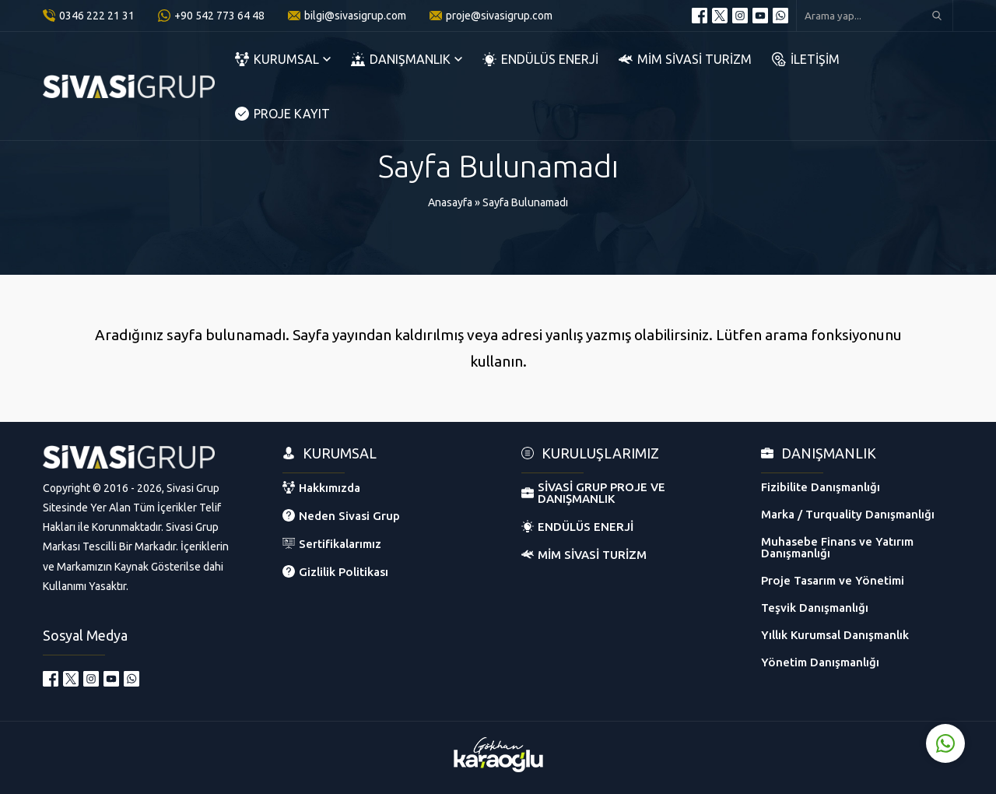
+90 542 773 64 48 (219, 15)
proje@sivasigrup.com (499, 15)
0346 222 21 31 (97, 15)
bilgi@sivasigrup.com (355, 15)
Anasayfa (450, 202)
